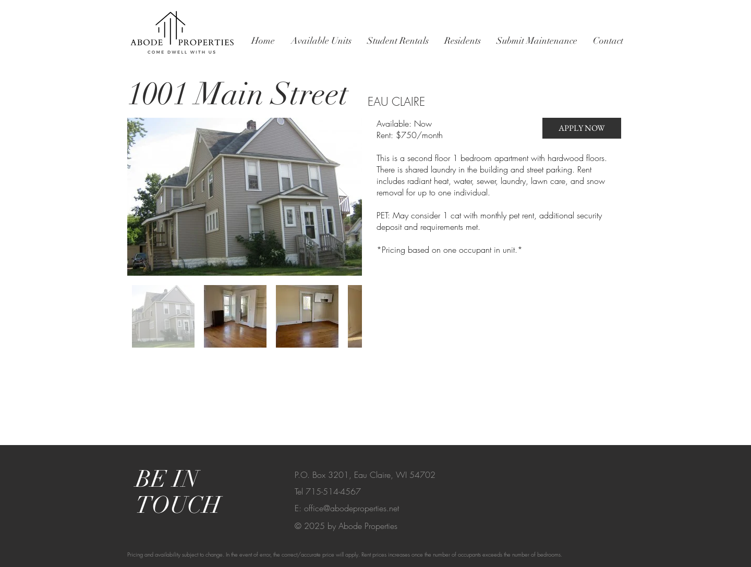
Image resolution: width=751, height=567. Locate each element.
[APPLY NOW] (581, 128)
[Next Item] (344, 197)
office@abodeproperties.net (351, 508)
